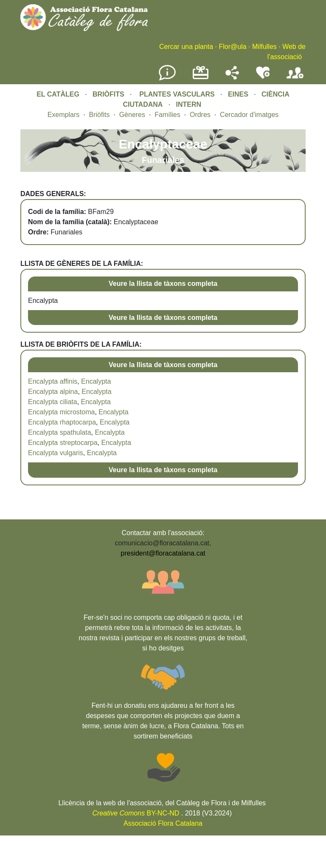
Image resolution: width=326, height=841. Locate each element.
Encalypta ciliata (52, 401)
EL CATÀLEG (58, 94)
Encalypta (96, 381)
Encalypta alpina (53, 391)
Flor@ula (232, 46)
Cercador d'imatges (249, 114)
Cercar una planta (186, 46)
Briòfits (99, 114)
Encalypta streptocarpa (63, 442)
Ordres (200, 114)
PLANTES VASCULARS (177, 94)
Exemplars (64, 114)
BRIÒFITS (109, 94)
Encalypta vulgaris (55, 452)
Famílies (167, 114)
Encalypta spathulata (59, 432)
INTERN (189, 104)
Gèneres (132, 114)
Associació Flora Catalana (163, 823)
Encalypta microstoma (61, 412)
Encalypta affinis (52, 381)
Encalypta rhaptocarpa (62, 422)
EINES (238, 94)
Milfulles (264, 46)
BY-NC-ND (136, 813)
